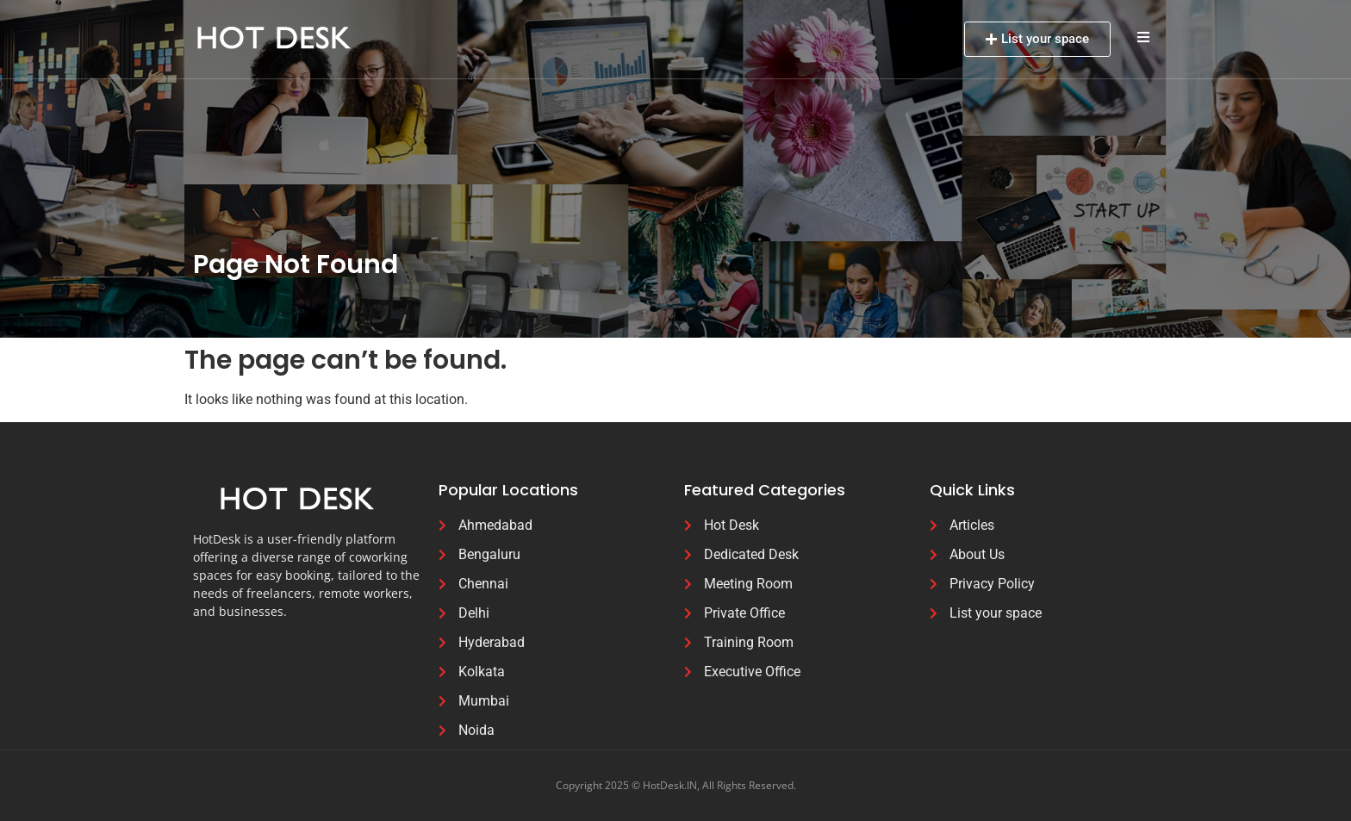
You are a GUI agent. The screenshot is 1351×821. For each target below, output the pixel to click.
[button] (1143, 37)
